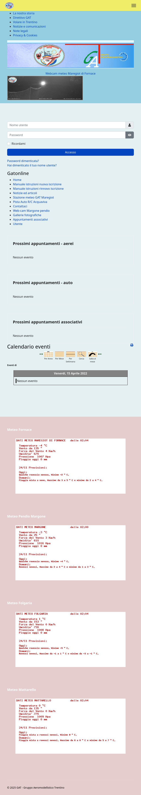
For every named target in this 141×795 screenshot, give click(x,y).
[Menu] (133, 5)
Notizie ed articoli (25, 193)
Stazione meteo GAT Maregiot (33, 197)
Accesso (70, 152)
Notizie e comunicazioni (29, 26)
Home (17, 180)
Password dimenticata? (23, 161)
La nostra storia (24, 13)
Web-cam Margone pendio (31, 211)
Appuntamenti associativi (30, 219)
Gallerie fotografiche (27, 215)
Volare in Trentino (25, 22)
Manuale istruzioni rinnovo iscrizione (38, 189)
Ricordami (19, 144)
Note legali (20, 31)
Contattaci (20, 206)
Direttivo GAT (22, 18)
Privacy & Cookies (25, 35)
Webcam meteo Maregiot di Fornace (71, 73)
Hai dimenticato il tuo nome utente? (32, 165)
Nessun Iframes (70, 472)
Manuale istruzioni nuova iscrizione (37, 184)
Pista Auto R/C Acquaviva (30, 202)
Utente (17, 224)
